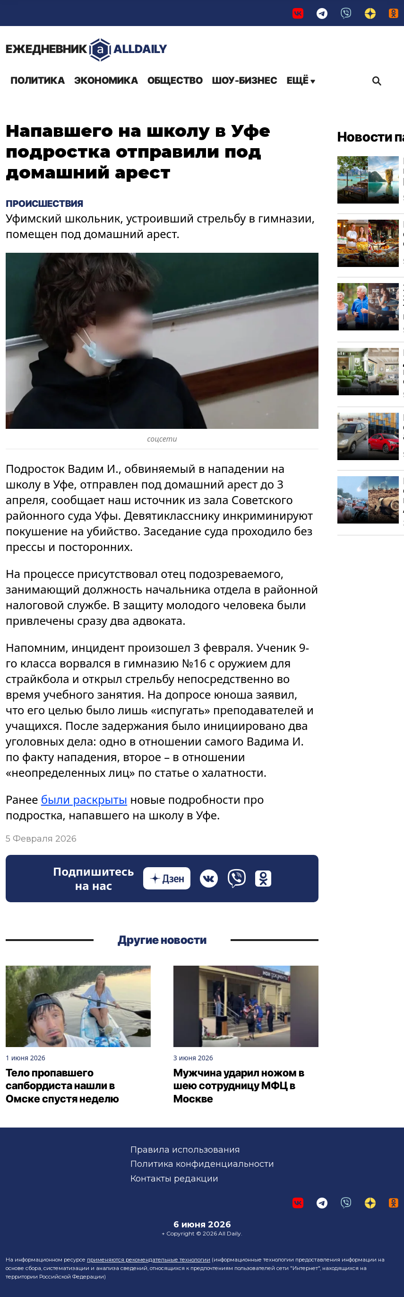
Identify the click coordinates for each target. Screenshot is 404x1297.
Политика (37, 80)
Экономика (106, 80)
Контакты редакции (174, 1178)
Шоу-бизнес (244, 80)
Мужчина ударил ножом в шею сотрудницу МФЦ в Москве (238, 1085)
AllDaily (86, 50)
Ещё (301, 80)
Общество (175, 80)
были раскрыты (84, 799)
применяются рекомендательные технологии (148, 1259)
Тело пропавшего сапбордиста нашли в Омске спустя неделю (62, 1085)
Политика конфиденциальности (202, 1164)
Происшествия (44, 203)
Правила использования (185, 1150)
